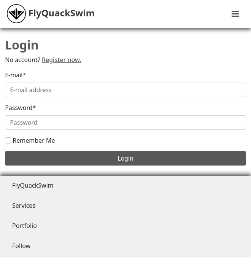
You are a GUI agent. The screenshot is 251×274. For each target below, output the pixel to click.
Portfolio (24, 225)
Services (23, 205)
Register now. (61, 60)
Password (20, 108)
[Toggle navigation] (235, 14)
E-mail (15, 75)
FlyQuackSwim (33, 185)
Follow (21, 246)
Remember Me (34, 140)
